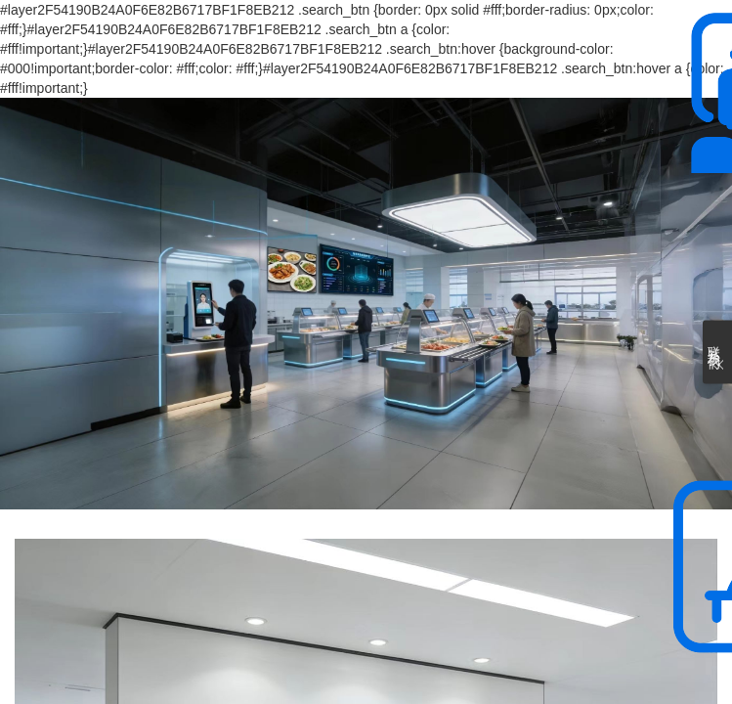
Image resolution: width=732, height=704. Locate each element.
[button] (338, 482)
